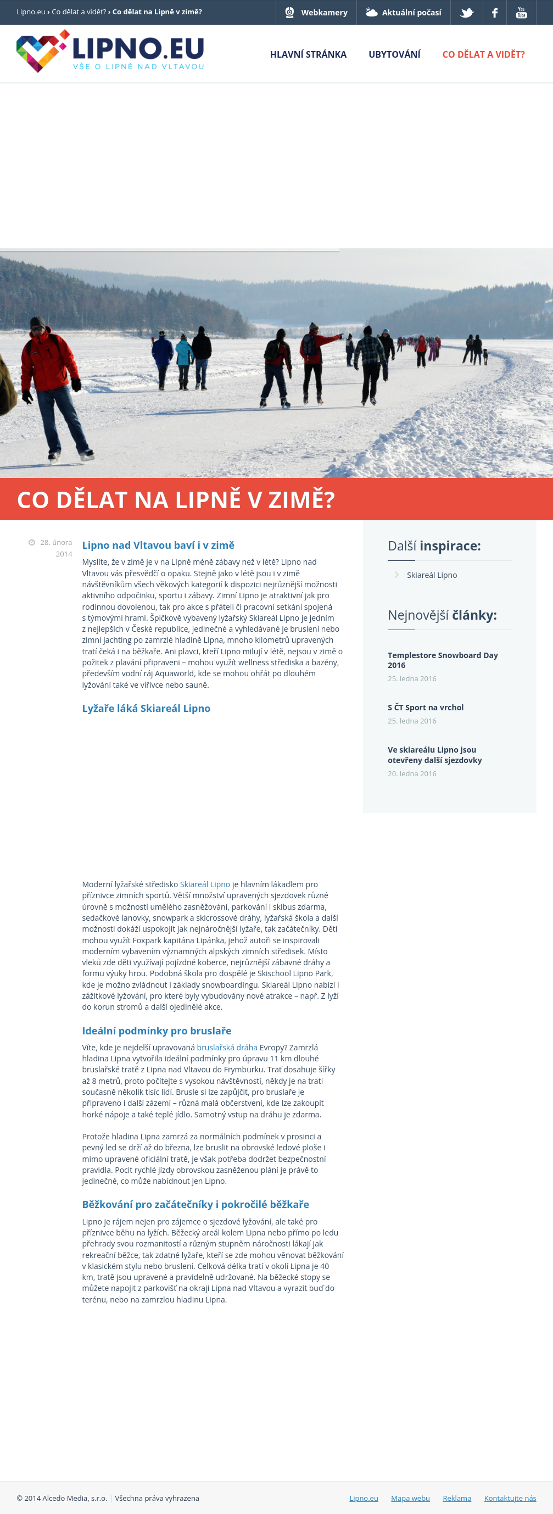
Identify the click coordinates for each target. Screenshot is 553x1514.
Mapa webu (410, 1498)
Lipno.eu (31, 11)
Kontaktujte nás (510, 1498)
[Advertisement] (276, 166)
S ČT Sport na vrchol (425, 707)
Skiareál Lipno (205, 884)
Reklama (457, 1498)
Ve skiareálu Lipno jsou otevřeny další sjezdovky (435, 754)
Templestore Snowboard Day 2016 (443, 660)
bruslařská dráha (227, 1047)
